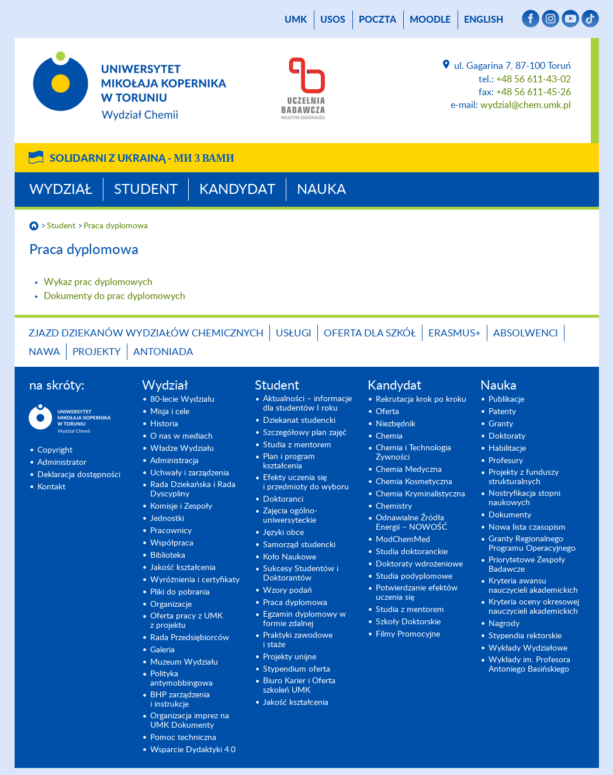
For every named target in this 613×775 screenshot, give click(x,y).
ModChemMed (403, 540)
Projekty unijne (289, 657)
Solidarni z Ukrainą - (142, 159)
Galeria (162, 650)
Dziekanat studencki (299, 420)
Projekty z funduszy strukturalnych (524, 477)
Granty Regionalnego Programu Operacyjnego (532, 543)
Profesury (506, 461)
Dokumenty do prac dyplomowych (114, 296)
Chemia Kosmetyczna (414, 482)
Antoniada (163, 352)
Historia (164, 424)
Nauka (321, 190)
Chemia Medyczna (409, 469)
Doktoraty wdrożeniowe (419, 564)
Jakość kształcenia (183, 568)
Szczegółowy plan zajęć (305, 433)
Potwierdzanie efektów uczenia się (417, 593)
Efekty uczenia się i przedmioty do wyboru (306, 482)
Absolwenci (525, 333)
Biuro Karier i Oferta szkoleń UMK (299, 685)
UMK (296, 20)
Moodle (430, 20)
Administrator (61, 462)
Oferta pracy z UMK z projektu (186, 621)
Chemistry (394, 506)
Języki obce (283, 533)
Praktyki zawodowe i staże (298, 640)
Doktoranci (283, 499)
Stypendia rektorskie (525, 636)
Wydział (60, 190)
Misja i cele (169, 412)
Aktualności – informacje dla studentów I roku (307, 403)
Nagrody (504, 624)
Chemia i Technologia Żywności (413, 452)
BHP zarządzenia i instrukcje (180, 699)
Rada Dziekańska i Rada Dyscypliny (192, 489)
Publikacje (506, 399)
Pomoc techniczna (183, 738)
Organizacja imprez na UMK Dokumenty (189, 720)
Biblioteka (167, 555)
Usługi (293, 333)
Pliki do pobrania (180, 592)
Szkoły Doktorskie (408, 622)
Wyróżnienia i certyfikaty (195, 580)
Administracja (174, 461)
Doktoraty (507, 436)
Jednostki (167, 519)
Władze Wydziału (182, 448)
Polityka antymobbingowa (181, 678)
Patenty (502, 412)
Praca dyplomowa (116, 226)
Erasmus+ (454, 333)
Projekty (96, 352)
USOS (332, 20)
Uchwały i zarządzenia (189, 473)
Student (146, 190)
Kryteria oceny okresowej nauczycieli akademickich (534, 607)
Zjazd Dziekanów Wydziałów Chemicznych (146, 333)
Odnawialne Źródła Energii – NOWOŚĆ (411, 522)
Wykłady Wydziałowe (528, 648)
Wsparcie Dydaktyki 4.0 (192, 750)
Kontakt (51, 487)
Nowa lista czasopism (527, 527)
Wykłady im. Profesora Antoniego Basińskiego (529, 664)
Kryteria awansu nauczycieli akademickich (533, 586)
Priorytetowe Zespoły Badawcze (527, 565)
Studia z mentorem (297, 445)
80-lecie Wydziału (182, 399)
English (483, 20)
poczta (377, 20)
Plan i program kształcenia (289, 461)
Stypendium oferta (296, 669)
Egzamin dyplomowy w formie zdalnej (304, 619)
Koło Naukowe (289, 557)
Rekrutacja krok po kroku (421, 399)
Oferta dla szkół (370, 333)
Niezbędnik (395, 424)
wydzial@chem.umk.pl (525, 105)
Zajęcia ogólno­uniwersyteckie (290, 515)
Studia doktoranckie (412, 552)
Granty (501, 424)
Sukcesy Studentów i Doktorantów (300, 573)
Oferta (387, 412)
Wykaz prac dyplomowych (98, 282)
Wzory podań (287, 590)
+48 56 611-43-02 (533, 79)
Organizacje (171, 604)
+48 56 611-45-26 (533, 92)
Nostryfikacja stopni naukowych (524, 498)
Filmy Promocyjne (408, 634)
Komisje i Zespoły (181, 506)
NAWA (44, 352)
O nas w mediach (181, 436)
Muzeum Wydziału (184, 662)
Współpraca (171, 543)
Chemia (389, 436)
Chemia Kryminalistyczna (420, 494)
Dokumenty (510, 515)
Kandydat (237, 190)
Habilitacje (507, 448)
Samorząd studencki (299, 545)
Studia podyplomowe (414, 576)
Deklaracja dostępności (78, 475)
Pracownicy (171, 531)
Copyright (54, 450)
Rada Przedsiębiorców (189, 638)
